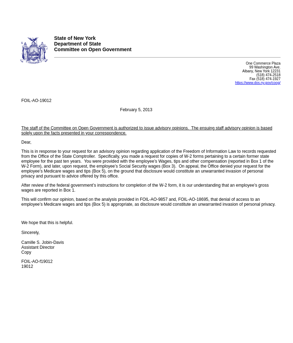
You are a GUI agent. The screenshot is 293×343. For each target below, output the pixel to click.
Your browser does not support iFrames (146, 15)
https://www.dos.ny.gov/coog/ (258, 83)
